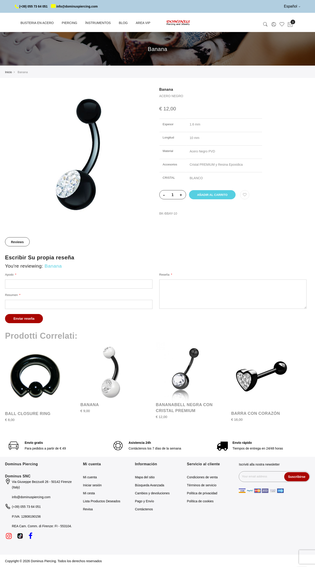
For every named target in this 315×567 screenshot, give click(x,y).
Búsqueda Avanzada (149, 485)
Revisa (88, 509)
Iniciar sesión (92, 485)
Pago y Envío (144, 501)
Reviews (17, 242)
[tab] (17, 241)
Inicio (8, 72)
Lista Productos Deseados (101, 501)
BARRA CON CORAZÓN (255, 413)
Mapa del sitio (145, 477)
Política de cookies (200, 501)
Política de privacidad (202, 493)
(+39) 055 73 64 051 (31, 6)
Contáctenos (144, 509)
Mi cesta (89, 493)
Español (292, 6)
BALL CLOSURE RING (27, 413)
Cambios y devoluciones (152, 493)
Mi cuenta (90, 477)
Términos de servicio (201, 485)
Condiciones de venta (202, 477)
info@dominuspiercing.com (76, 6)
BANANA (89, 404)
